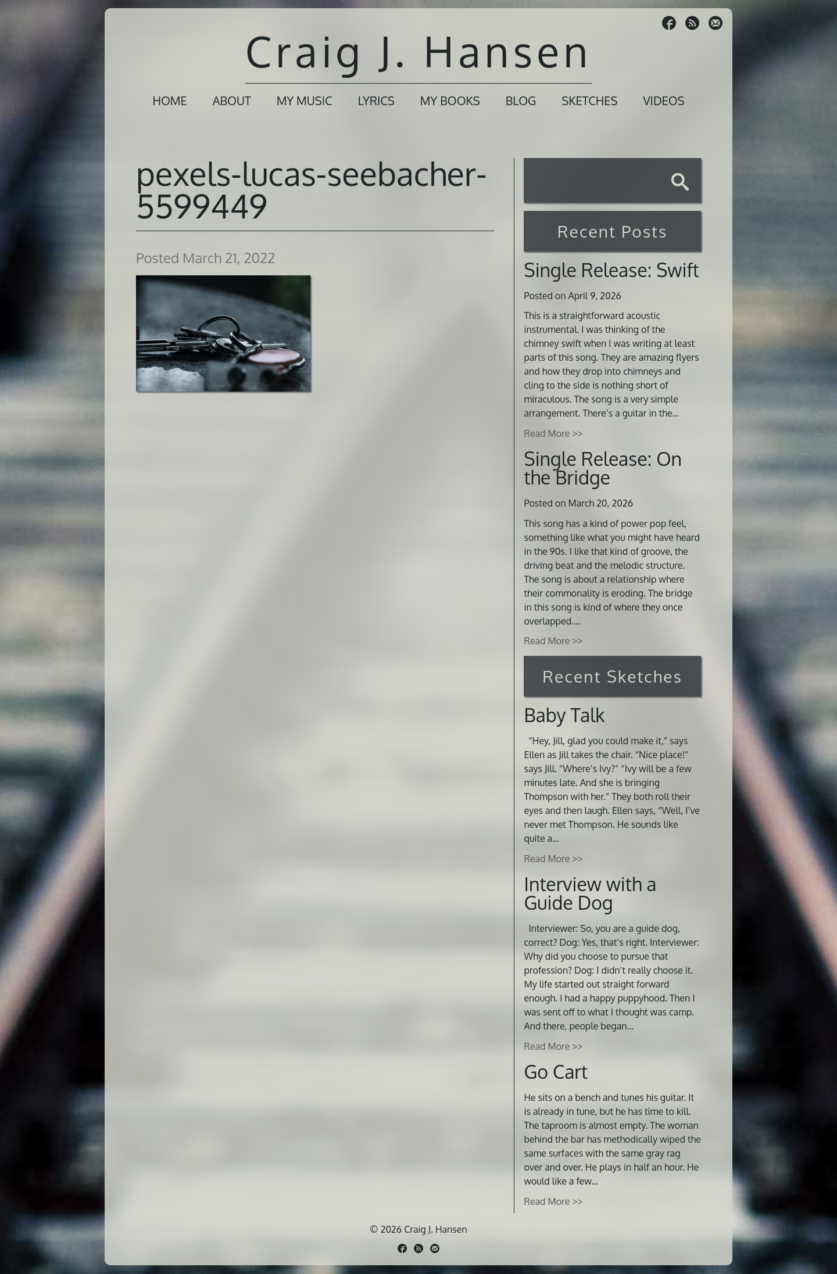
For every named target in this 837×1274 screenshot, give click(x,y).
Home (169, 100)
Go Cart (556, 1071)
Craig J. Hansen (418, 50)
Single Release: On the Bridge (603, 468)
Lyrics (376, 100)
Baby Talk (564, 715)
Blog (521, 100)
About (232, 100)
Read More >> (553, 433)
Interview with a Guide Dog (590, 893)
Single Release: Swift (611, 270)
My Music (304, 100)
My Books (450, 100)
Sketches (589, 100)
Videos (663, 100)
